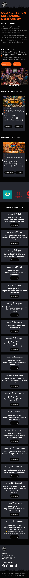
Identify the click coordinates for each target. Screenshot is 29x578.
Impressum (21, 575)
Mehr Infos (8, 126)
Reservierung (17, 64)
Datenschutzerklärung (11, 575)
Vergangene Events (10, 137)
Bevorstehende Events (12, 91)
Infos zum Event (6, 64)
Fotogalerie (19, 172)
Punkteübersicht (9, 172)
